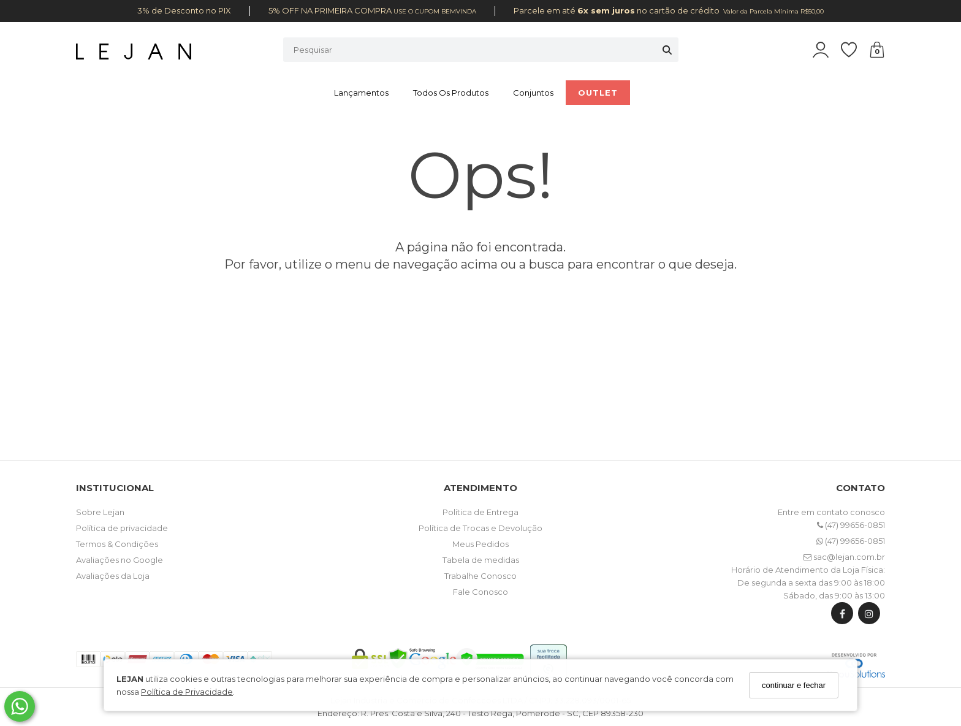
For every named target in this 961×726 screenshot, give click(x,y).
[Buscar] (667, 49)
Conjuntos (533, 92)
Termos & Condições (117, 544)
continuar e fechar (794, 685)
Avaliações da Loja (113, 576)
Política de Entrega (480, 512)
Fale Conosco (480, 592)
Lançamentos (361, 92)
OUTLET (598, 92)
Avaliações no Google (119, 560)
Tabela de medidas (481, 560)
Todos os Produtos (450, 92)
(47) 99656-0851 (851, 525)
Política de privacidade (122, 528)
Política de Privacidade (187, 692)
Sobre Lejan (100, 512)
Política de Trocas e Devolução (480, 528)
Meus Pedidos (480, 544)
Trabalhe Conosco (480, 576)
